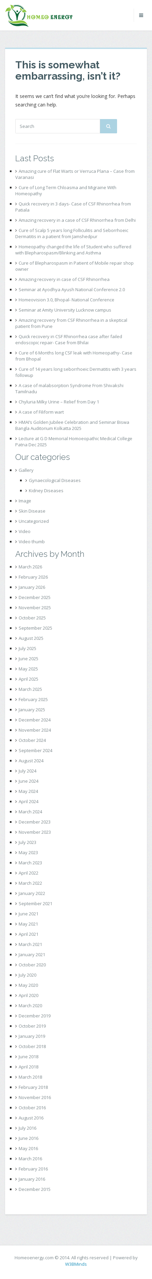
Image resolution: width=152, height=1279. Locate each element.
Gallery (26, 470)
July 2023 (27, 842)
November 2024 (35, 730)
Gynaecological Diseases (55, 480)
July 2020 (27, 975)
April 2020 (28, 995)
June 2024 (28, 781)
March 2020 (30, 1005)
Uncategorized (34, 521)
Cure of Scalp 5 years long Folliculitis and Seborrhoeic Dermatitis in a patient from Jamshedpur (71, 233)
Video (25, 531)
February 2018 (33, 1087)
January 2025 (32, 710)
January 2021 (32, 954)
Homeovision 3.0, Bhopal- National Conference (66, 300)
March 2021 (30, 944)
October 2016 (32, 1107)
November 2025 (35, 607)
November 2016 (35, 1097)
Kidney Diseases (46, 490)
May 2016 (28, 1148)
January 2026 (32, 587)
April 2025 (28, 679)
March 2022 (30, 883)
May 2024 (28, 791)
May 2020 (28, 985)
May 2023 (28, 852)
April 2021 (28, 934)
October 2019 (32, 1026)
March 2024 (30, 812)
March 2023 (30, 863)
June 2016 (28, 1138)
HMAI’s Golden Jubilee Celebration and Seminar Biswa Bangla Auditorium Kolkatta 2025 (72, 425)
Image (25, 501)
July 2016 (27, 1128)
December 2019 (35, 1016)
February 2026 (33, 577)
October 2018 (32, 1046)
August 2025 (31, 638)
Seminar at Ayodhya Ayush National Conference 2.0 (72, 289)
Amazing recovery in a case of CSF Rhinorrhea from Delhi (77, 220)
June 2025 (28, 658)
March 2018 (30, 1077)
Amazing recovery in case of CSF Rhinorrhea (64, 279)
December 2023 (35, 822)
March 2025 (30, 689)
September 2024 (35, 750)
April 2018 (28, 1067)
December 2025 (35, 597)
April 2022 (28, 873)
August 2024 (31, 761)
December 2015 (35, 1189)
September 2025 (35, 628)
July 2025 (27, 648)
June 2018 (28, 1056)
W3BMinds (76, 1264)
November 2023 (35, 832)
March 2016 (30, 1159)
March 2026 (30, 567)
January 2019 (32, 1036)
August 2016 (31, 1118)
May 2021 (28, 924)
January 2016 (32, 1179)
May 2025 (28, 669)
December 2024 (35, 720)
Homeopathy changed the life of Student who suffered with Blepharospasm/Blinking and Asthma (73, 250)
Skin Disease (32, 511)
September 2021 (35, 903)
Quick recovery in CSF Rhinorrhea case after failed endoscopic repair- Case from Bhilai (68, 339)
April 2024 (28, 801)
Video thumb (32, 541)
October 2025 (32, 618)
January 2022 (32, 893)
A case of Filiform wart (41, 412)
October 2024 (32, 740)
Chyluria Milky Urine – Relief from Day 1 (59, 402)
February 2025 (33, 699)
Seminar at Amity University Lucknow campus (65, 310)
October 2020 (32, 965)
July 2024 (27, 771)
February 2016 (33, 1169)
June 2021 (28, 914)
